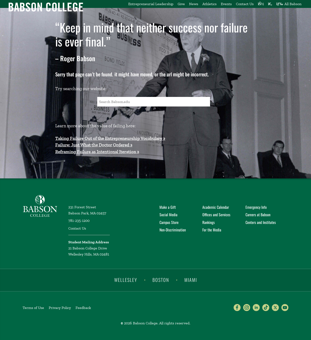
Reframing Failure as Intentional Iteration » (97, 151)
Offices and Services (216, 214)
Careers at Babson (257, 214)
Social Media (168, 214)
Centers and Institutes (260, 222)
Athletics (209, 4)
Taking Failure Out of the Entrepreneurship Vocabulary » (110, 138)
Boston (160, 279)
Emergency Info (256, 207)
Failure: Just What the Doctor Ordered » (93, 145)
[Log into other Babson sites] (261, 4)
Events (226, 4)
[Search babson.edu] (270, 4)
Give (181, 4)
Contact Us (245, 4)
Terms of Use (33, 307)
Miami (190, 279)
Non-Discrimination (172, 230)
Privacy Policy (60, 307)
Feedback (83, 307)
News (193, 4)
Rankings (208, 222)
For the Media (211, 230)
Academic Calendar (215, 207)
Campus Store (169, 222)
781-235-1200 (79, 220)
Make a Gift (167, 207)
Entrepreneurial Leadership (150, 4)
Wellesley (125, 279)
